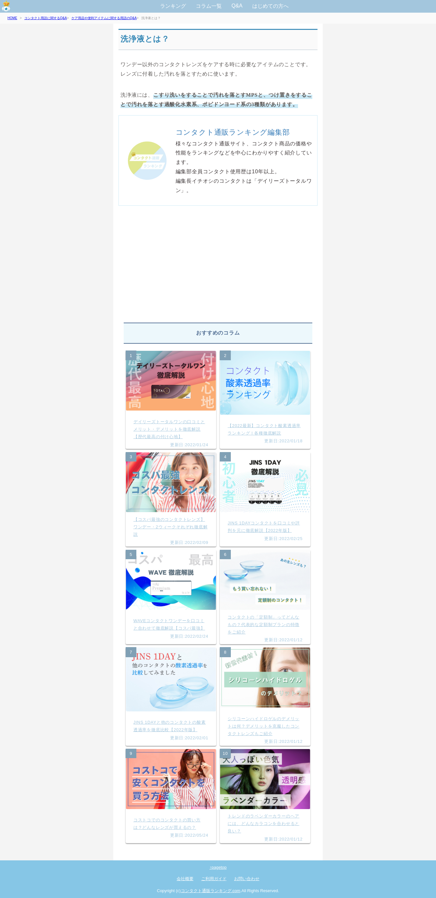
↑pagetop (218, 867)
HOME (12, 18)
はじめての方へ (270, 6)
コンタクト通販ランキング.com (211, 890)
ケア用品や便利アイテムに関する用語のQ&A (104, 18)
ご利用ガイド (214, 878)
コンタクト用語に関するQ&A (45, 18)
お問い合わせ (246, 878)
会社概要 (185, 878)
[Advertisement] (218, 266)
